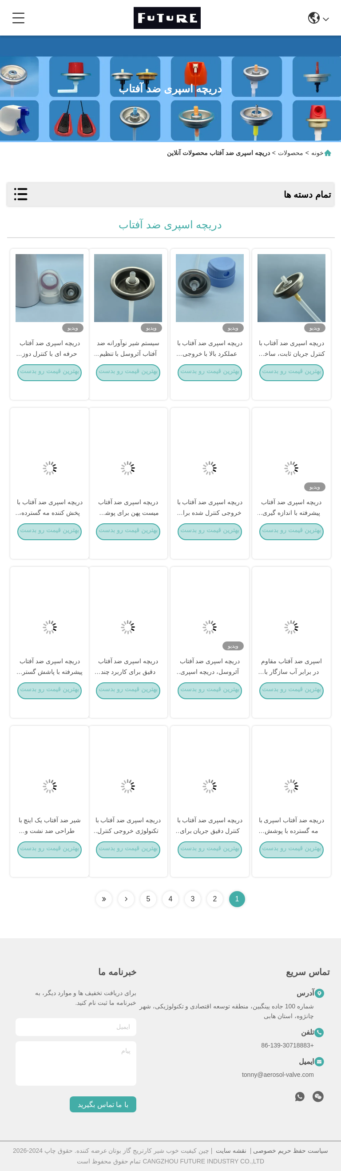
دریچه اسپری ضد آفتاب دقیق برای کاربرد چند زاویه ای (128, 684)
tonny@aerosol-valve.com (278, 1074)
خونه (317, 152)
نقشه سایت (231, 1150)
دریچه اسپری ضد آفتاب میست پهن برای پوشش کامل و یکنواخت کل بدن (128, 525)
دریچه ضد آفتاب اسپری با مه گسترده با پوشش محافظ (292, 843)
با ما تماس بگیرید (103, 1104)
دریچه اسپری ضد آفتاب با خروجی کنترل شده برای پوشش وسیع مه (210, 525)
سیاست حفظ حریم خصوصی (290, 1150)
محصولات (290, 152)
